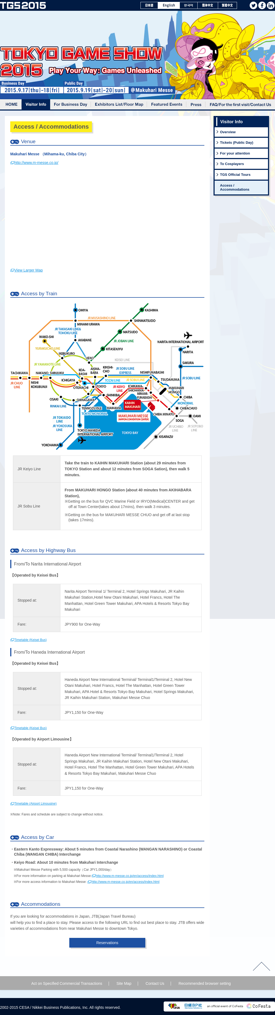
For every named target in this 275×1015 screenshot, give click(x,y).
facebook (262, 5)
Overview (228, 132)
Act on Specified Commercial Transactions (66, 983)
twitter (253, 5)
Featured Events (166, 105)
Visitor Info (36, 105)
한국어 (189, 5)
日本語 (149, 5)
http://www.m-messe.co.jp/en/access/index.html (130, 876)
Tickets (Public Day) (236, 142)
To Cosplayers (232, 164)
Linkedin (270, 5)
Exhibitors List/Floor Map (119, 105)
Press (195, 105)
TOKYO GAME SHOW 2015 (23, 5)
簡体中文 (208, 5)
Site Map (123, 983)
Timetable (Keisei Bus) (30, 640)
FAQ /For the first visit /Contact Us (240, 105)
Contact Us (155, 983)
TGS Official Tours (235, 175)
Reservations (107, 943)
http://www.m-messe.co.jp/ (36, 162)
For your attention (235, 153)
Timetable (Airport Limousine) (35, 803)
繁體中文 (227, 5)
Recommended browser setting (204, 983)
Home (11, 105)
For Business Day (70, 105)
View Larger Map (28, 270)
